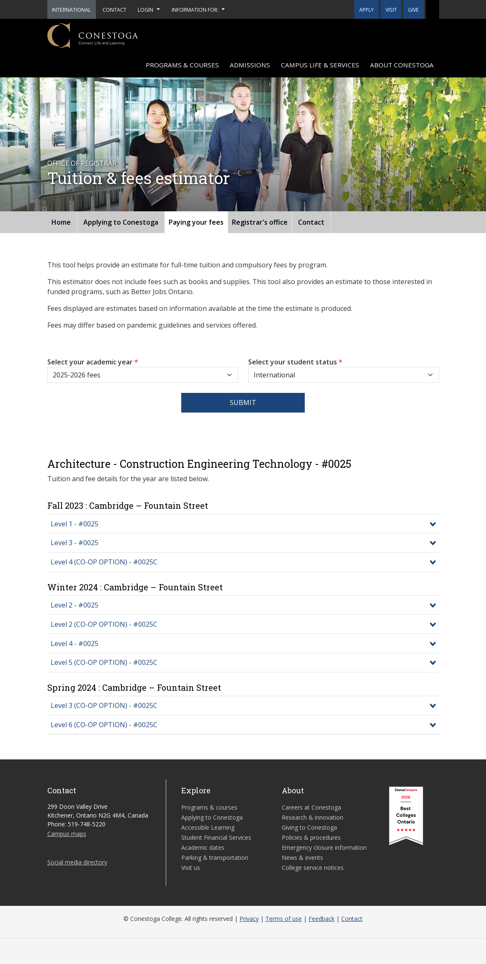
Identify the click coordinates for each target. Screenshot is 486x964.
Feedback (321, 919)
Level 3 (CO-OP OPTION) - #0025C (104, 705)
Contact (311, 222)
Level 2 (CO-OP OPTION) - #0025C (104, 624)
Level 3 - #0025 (74, 542)
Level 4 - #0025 (74, 643)
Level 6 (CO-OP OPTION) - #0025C (104, 724)
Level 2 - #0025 (74, 605)
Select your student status (295, 362)
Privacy (249, 919)
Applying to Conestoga (120, 222)
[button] (432, 9)
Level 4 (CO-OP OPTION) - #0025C (104, 562)
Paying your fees (196, 222)
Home (61, 222)
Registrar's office (260, 222)
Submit (243, 402)
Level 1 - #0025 (74, 523)
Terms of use (283, 919)
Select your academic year (92, 362)
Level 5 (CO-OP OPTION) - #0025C (104, 662)
